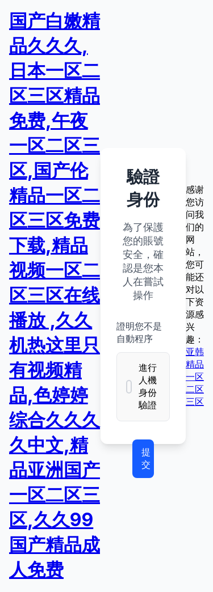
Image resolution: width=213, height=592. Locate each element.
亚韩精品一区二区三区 (195, 376)
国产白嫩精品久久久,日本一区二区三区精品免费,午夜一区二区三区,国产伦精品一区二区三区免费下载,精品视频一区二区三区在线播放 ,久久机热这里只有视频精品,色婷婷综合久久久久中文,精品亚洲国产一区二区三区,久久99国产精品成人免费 (54, 295)
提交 (146, 458)
